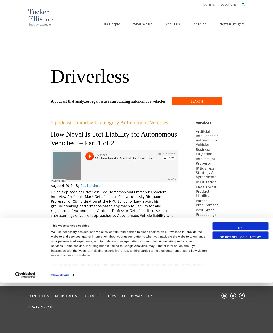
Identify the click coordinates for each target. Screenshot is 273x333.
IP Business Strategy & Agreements (206, 172)
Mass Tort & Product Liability (206, 191)
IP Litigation (206, 182)
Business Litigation (204, 151)
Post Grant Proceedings (206, 212)
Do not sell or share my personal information (240, 288)
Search (197, 101)
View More (59, 248)
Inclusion (200, 24)
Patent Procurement (207, 202)
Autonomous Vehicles (207, 249)
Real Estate (205, 219)
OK (240, 278)
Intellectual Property (205, 161)
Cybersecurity (207, 266)
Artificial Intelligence (205, 240)
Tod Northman (91, 186)
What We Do (142, 24)
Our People (111, 24)
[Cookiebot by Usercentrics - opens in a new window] (25, 325)
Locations (228, 4)
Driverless (90, 76)
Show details (60, 325)
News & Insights (232, 24)
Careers (209, 4)
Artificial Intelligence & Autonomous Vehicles (207, 138)
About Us (173, 24)
